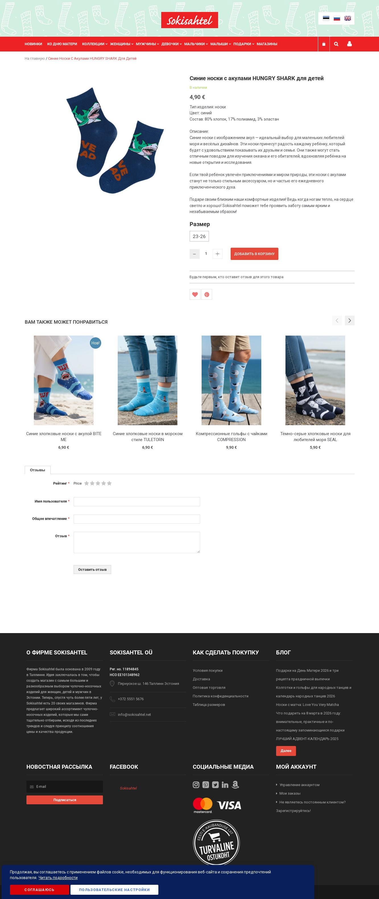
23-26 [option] (199, 236)
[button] (350, 320)
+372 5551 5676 (131, 699)
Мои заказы (290, 793)
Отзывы (37, 469)
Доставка (201, 679)
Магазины (267, 44)
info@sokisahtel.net (134, 714)
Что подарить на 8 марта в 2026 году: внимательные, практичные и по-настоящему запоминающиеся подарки (310, 721)
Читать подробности (58, 877)
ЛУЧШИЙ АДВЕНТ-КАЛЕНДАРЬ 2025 (307, 739)
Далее (286, 751)
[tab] (38, 470)
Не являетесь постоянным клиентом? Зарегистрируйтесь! (311, 806)
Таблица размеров (209, 704)
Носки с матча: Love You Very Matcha (307, 704)
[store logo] (189, 20)
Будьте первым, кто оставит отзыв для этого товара (236, 277)
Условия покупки (208, 670)
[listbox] (272, 237)
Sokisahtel (128, 788)
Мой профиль (349, 44)
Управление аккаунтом (299, 785)
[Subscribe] (64, 799)
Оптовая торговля (209, 687)
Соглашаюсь (39, 890)
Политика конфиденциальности (220, 696)
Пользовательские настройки (114, 890)
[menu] (154, 44)
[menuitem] (36, 44)
